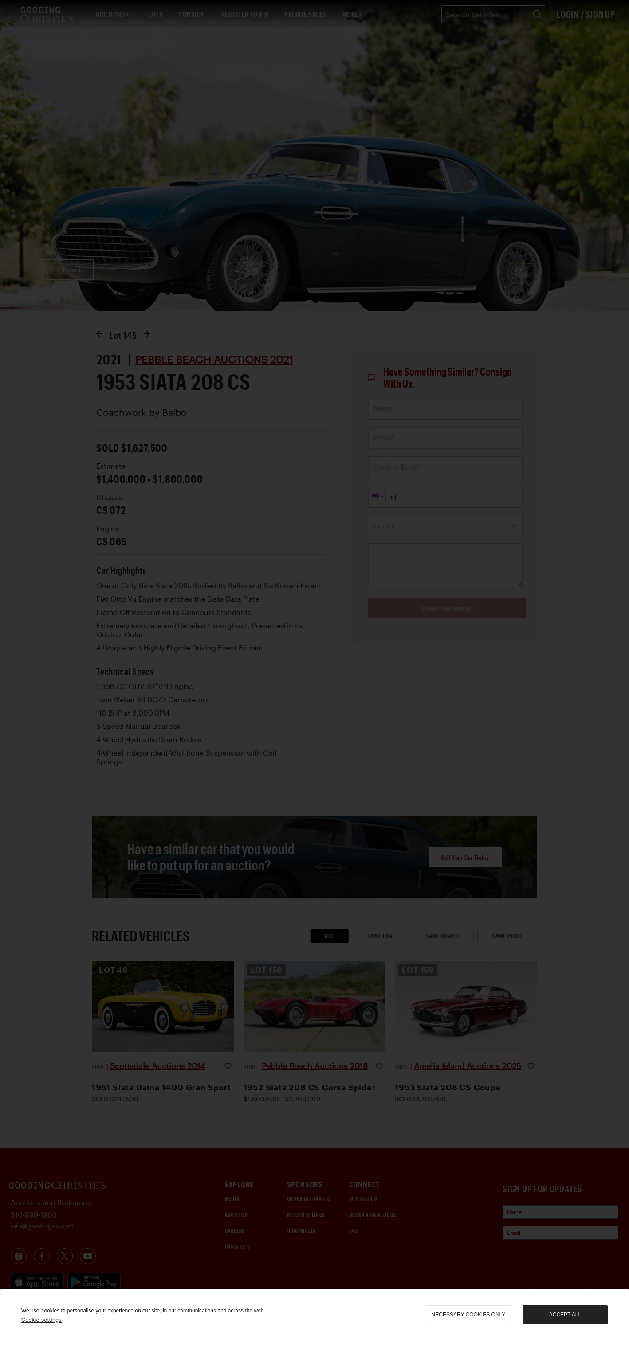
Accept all (565, 1315)
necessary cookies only (469, 1315)
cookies (50, 1311)
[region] (314, 1318)
